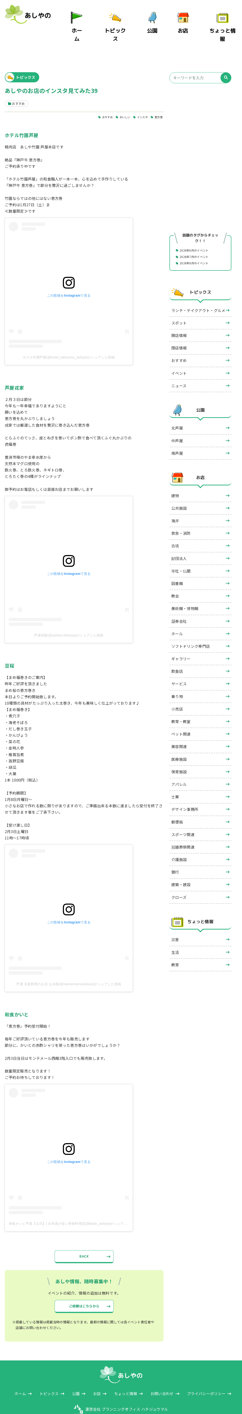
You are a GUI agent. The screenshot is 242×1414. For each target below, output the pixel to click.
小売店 (177, 687)
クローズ (178, 876)
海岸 (175, 499)
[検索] (225, 55)
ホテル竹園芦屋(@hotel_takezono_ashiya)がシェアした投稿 (69, 335)
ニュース (178, 364)
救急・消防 (181, 511)
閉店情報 (179, 326)
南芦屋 (177, 431)
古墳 (175, 524)
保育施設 (179, 750)
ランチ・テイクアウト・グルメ (198, 289)
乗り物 (177, 675)
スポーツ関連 (182, 813)
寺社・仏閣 (181, 549)
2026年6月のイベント (197, 228)
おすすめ (98, 95)
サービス (179, 662)
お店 (189, 23)
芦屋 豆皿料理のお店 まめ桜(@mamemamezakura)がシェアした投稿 (68, 962)
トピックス (124, 23)
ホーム (89, 23)
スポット (179, 301)
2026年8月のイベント (197, 241)
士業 (175, 775)
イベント (179, 351)
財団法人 (179, 537)
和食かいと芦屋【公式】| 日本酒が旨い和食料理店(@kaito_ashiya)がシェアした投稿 (73, 1202)
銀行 (175, 850)
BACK (84, 1235)
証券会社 (179, 599)
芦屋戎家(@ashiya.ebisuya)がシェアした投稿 (68, 613)
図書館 (177, 562)
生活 (175, 931)
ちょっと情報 (225, 23)
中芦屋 (177, 419)
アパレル (179, 763)
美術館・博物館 (184, 587)
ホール (177, 612)
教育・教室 (181, 700)
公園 (159, 23)
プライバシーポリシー (206, 1376)
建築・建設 (181, 863)
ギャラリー (181, 637)
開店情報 (179, 314)
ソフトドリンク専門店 (190, 624)
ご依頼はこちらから (84, 1286)
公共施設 (179, 486)
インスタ (139, 95)
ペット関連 (181, 712)
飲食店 (177, 649)
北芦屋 (177, 406)
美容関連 (179, 725)
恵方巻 (157, 95)
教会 (175, 574)
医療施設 (179, 738)
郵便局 (177, 800)
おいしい (118, 95)
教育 (175, 943)
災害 (175, 918)
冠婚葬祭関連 (182, 825)
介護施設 (179, 838)
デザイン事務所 (184, 788)
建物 (175, 474)
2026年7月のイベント (197, 234)
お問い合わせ (162, 1376)
